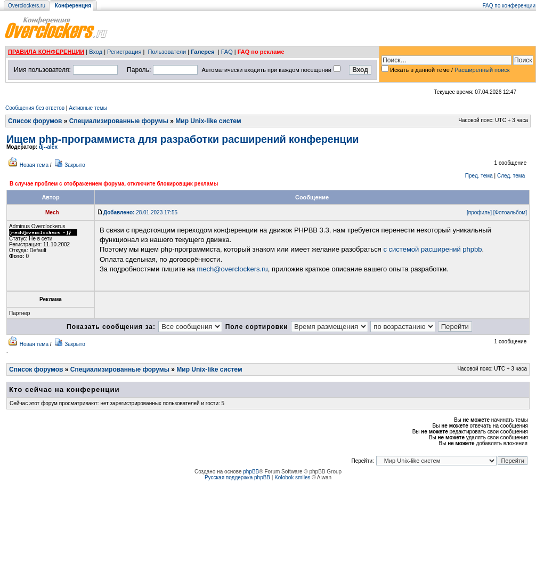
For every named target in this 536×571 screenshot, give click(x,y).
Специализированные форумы (118, 121)
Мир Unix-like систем (208, 121)
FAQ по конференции (509, 6)
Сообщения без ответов (34, 108)
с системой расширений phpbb (432, 249)
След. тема (511, 176)
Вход (95, 52)
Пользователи (167, 52)
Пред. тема (479, 176)
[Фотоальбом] (510, 212)
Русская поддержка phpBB (237, 477)
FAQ (227, 52)
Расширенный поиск (482, 70)
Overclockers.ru (26, 6)
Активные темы (88, 108)
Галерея (202, 52)
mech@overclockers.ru (232, 269)
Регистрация (124, 52)
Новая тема (34, 165)
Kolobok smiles (292, 477)
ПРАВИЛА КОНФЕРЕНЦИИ (46, 52)
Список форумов (35, 121)
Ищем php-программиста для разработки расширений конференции (182, 139)
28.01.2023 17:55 (140, 212)
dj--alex (48, 147)
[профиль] (479, 212)
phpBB (251, 472)
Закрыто (74, 165)
